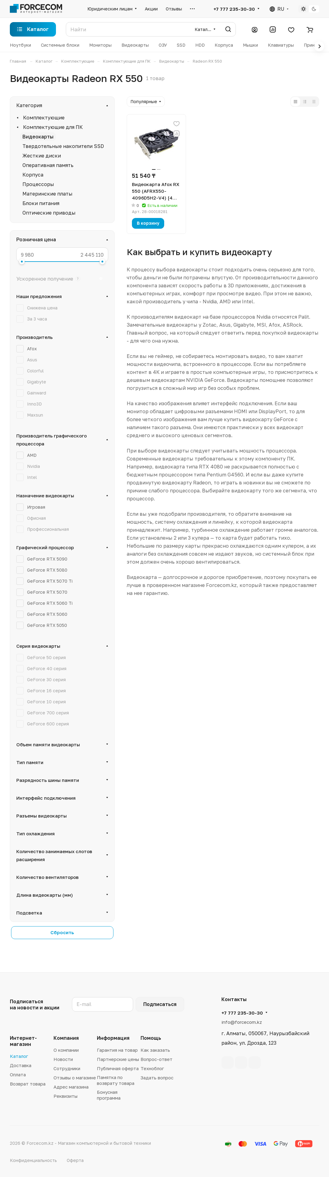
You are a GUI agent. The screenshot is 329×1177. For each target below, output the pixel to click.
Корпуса (32, 175)
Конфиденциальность (33, 1160)
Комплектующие (44, 118)
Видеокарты (38, 137)
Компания (66, 1038)
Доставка (20, 1065)
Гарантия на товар (117, 1050)
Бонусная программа (109, 1095)
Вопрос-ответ (156, 1059)
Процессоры (38, 184)
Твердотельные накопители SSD (63, 146)
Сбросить (62, 932)
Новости (63, 1059)
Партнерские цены (118, 1059)
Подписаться (159, 1004)
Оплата (18, 1074)
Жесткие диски (41, 156)
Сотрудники (67, 1068)
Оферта (75, 1160)
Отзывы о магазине (75, 1077)
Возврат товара (28, 1083)
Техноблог (152, 1068)
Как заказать (155, 1050)
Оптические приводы (49, 213)
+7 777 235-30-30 (234, 9)
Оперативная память (47, 165)
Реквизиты (65, 1096)
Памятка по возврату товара (115, 1080)
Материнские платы (47, 194)
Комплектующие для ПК (53, 127)
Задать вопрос (157, 1077)
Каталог (19, 1056)
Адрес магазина (71, 1087)
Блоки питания (40, 203)
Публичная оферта (118, 1068)
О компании (66, 1050)
